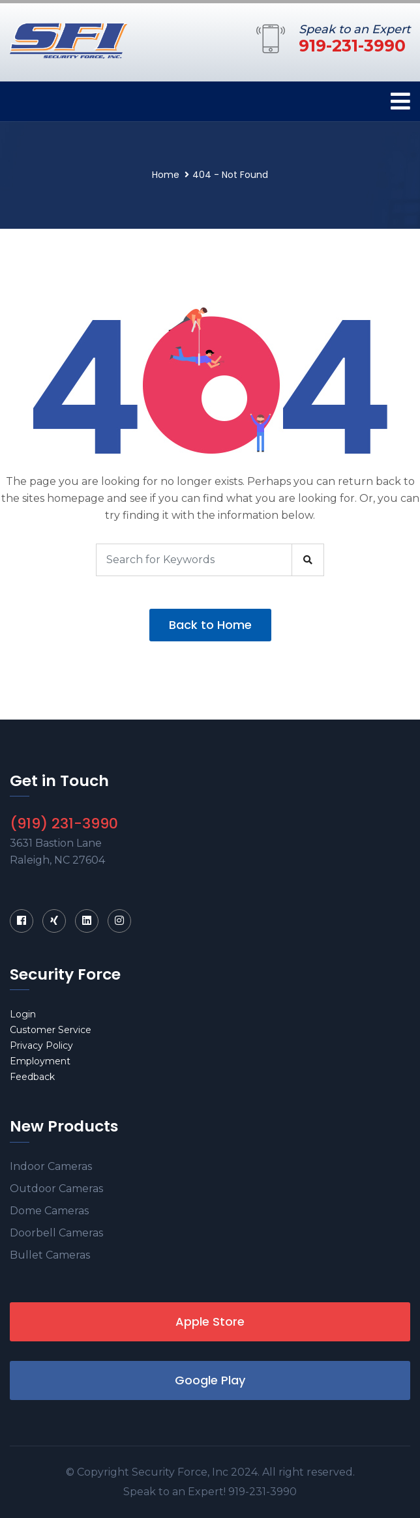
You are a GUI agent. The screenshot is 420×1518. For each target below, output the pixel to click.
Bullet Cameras (50, 1255)
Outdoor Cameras (56, 1188)
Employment (40, 1061)
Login (23, 1014)
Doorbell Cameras (56, 1233)
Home (165, 174)
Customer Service (50, 1030)
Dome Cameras (49, 1210)
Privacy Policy (41, 1045)
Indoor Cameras (51, 1166)
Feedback (32, 1077)
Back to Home (210, 625)
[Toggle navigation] (400, 101)
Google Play (210, 1380)
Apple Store (210, 1321)
